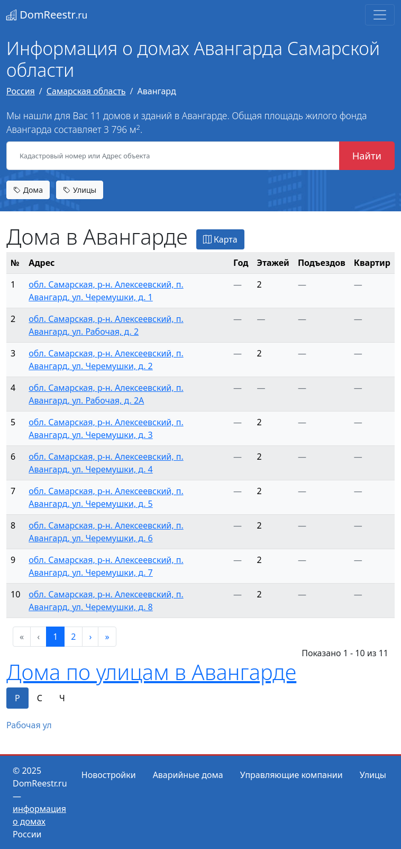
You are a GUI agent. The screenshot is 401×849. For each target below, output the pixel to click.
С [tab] (39, 698)
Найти (366, 155)
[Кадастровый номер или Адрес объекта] (173, 155)
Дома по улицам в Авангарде (151, 671)
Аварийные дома (188, 775)
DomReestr (46, 14)
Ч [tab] (62, 698)
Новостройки (108, 775)
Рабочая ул (29, 725)
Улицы (79, 190)
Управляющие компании (291, 775)
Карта (220, 239)
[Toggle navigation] (380, 14)
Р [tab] (17, 698)
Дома (28, 190)
